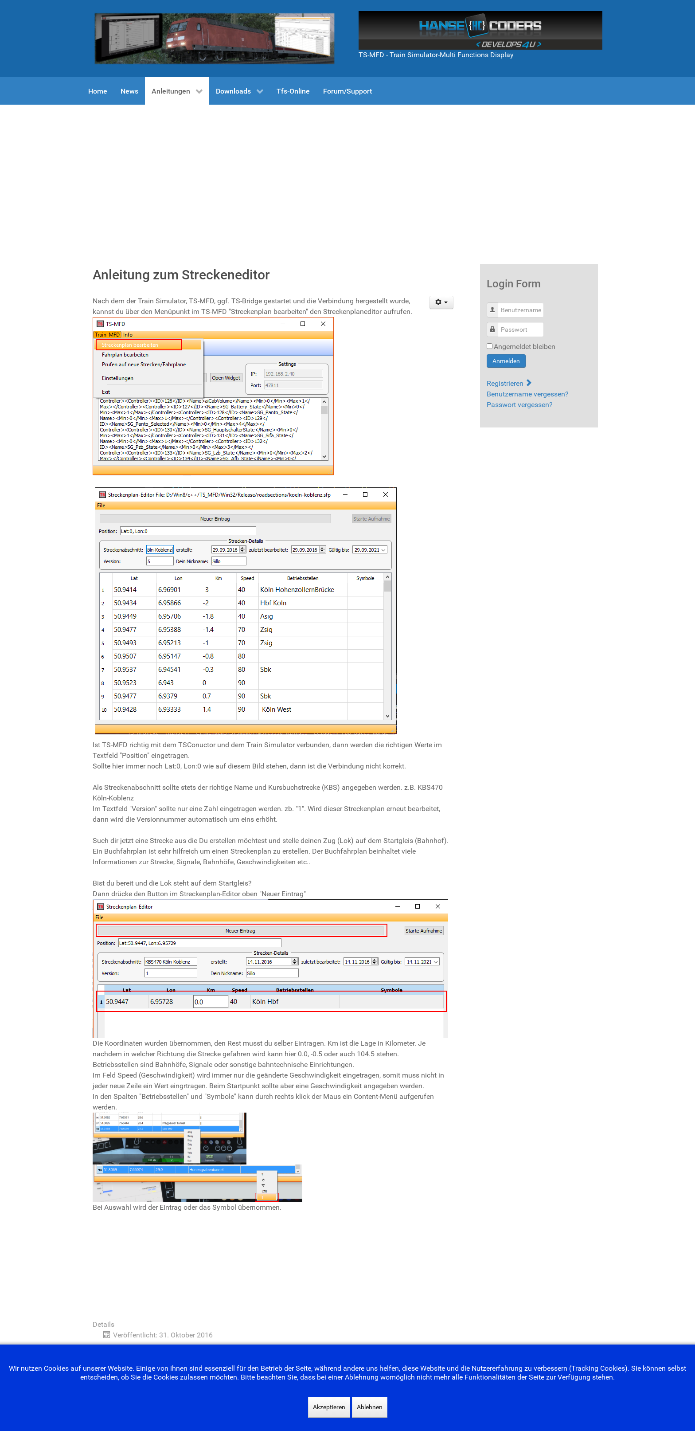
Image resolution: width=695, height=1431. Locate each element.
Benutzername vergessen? (528, 394)
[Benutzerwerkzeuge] (441, 302)
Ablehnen (370, 1407)
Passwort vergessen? (520, 404)
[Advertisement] (347, 171)
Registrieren (509, 383)
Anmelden (506, 361)
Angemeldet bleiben (524, 346)
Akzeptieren (329, 1407)
